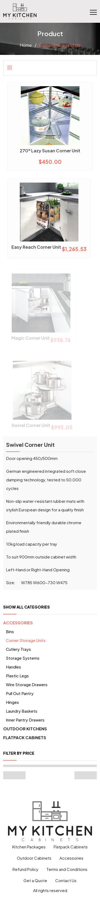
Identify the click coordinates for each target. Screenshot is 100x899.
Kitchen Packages (29, 846)
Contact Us (66, 880)
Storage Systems (22, 657)
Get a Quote (35, 880)
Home (26, 45)
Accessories (18, 622)
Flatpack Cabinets (24, 737)
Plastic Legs (17, 675)
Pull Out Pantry (20, 693)
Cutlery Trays (18, 649)
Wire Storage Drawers (26, 684)
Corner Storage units (26, 640)
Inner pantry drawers (25, 719)
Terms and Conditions (66, 869)
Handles (13, 666)
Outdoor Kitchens (25, 728)
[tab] (9, 67)
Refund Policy (25, 869)
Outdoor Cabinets (34, 857)
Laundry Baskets (21, 710)
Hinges (12, 702)
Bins (10, 631)
